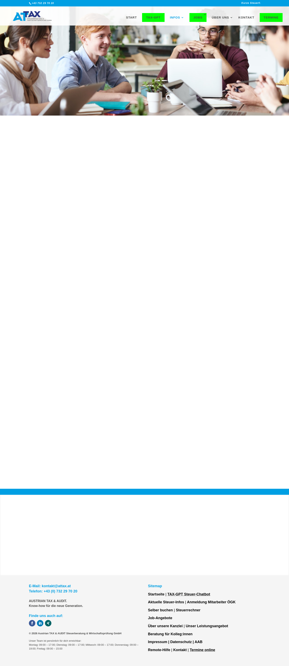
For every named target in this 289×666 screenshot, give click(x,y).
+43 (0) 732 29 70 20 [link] (60, 591)
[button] (32, 623)
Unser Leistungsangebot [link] (207, 626)
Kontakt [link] (246, 17)
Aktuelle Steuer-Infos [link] (166, 602)
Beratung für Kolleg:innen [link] (170, 634)
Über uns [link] (220, 17)
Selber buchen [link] (160, 610)
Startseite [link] (156, 594)
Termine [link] (271, 17)
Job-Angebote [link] (160, 618)
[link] (212, 4)
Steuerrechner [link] (188, 610)
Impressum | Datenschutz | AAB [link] (175, 642)
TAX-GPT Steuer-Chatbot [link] (188, 594)
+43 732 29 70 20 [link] (43, 3)
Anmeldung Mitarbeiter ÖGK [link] (211, 602)
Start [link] (131, 17)
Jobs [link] (198, 17)
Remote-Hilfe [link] (159, 650)
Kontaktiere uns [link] (110, 346)
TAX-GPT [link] (153, 17)
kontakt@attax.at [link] (56, 586)
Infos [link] (175, 17)
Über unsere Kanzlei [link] (165, 626)
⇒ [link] (87, 340)
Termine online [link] (202, 650)
